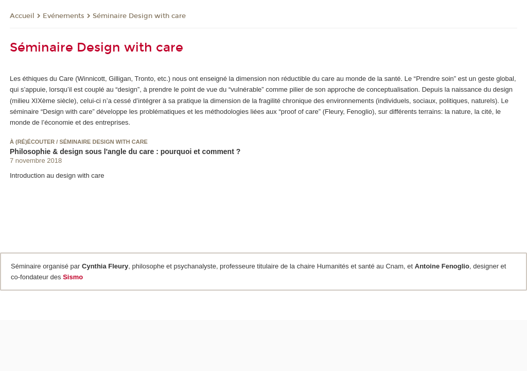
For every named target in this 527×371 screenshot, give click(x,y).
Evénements (63, 16)
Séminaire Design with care (139, 16)
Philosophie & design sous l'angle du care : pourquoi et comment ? (125, 151)
